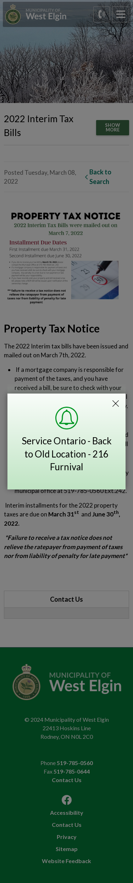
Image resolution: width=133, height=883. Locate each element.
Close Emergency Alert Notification (115, 403)
